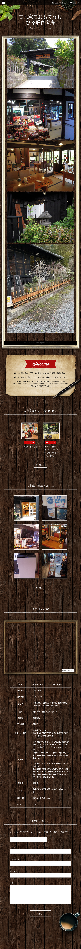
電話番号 (14, 871)
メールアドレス (17, 859)
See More (40, 465)
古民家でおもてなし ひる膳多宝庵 (43, 19)
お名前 (13, 847)
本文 (12, 883)
